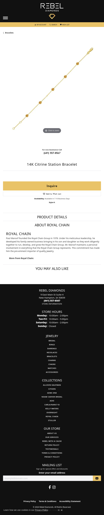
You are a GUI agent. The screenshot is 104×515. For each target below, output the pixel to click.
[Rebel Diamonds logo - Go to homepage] (52, 11)
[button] (40, 24)
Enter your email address (52, 472)
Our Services (52, 437)
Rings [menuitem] (52, 344)
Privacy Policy (52, 457)
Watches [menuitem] (52, 368)
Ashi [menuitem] (52, 401)
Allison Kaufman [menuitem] (52, 385)
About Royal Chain (52, 225)
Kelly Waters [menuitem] (52, 408)
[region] (52, 92)
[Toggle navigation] (5, 18)
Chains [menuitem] (52, 364)
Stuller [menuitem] (52, 420)
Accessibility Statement (69, 501)
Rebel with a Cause (52, 441)
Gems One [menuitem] (52, 393)
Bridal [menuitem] (52, 341)
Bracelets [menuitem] (52, 356)
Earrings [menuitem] (52, 348)
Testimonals (52, 449)
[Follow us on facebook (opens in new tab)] (50, 487)
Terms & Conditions (52, 453)
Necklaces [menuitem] (52, 352)
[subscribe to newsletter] (97, 478)
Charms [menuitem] (52, 360)
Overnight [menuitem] (51, 412)
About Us (52, 433)
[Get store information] (52, 304)
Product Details (52, 217)
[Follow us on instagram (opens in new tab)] (54, 487)
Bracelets (9, 32)
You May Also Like (52, 268)
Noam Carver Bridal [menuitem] (52, 397)
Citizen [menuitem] (52, 389)
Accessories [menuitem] (52, 372)
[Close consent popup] (59, 510)
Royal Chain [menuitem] (52, 416)
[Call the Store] (52, 300)
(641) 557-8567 (52, 152)
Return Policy (52, 445)
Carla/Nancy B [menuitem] (52, 404)
